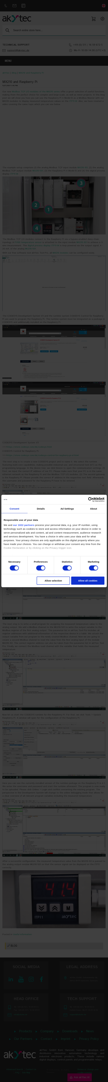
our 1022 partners (23, 525)
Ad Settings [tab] (67, 508)
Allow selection (53, 580)
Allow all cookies (87, 580)
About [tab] (93, 508)
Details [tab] (41, 508)
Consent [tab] (14, 508)
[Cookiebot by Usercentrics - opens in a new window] (90, 499)
